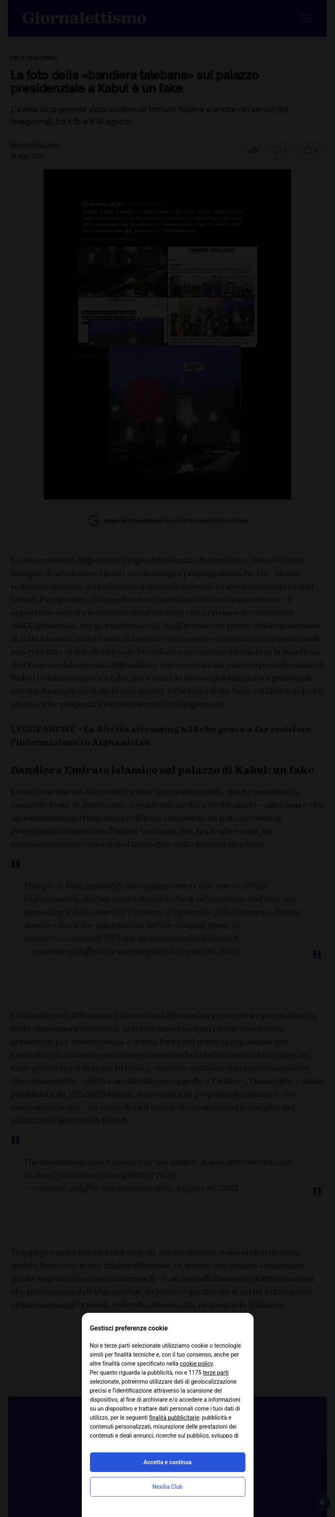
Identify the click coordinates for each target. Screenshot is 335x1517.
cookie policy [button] (196, 1363)
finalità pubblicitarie (174, 1417)
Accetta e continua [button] (167, 1462)
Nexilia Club (168, 1486)
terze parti (216, 1372)
